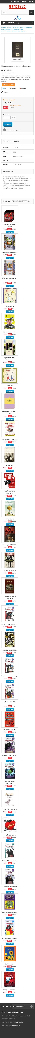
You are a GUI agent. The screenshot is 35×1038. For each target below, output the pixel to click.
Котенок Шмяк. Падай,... (10, 938)
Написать (17, 1)
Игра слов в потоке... (10, 332)
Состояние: (4, 73)
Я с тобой (10, 385)
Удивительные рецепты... (9, 912)
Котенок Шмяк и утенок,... (9, 624)
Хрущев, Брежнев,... (9, 990)
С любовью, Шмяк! (10, 835)
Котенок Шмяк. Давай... (9, 755)
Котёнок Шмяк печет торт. (9, 676)
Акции (10, 1)
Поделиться (13, 88)
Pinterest (23, 88)
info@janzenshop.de (14, 1025)
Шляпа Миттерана (10, 570)
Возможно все (9, 964)
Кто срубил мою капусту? (9, 439)
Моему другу (10, 306)
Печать (6, 92)
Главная (3, 27)
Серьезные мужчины (9, 729)
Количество (6, 115)
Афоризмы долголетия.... (9, 252)
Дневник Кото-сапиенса (9, 809)
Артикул (3, 70)
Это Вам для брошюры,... (9, 650)
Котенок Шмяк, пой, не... (10, 861)
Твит (5, 88)
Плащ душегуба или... (10, 545)
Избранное (9, 465)
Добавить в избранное (14, 130)
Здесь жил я (10, 519)
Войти (31, 1)
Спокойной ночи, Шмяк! (9, 886)
